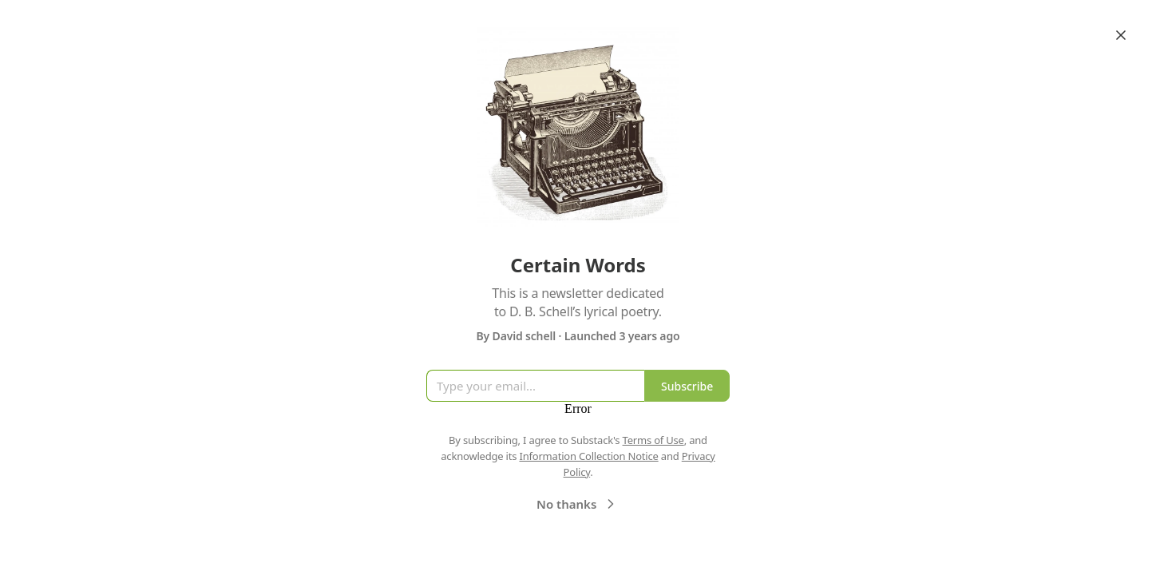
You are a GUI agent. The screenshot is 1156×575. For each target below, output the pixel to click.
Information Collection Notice (588, 456)
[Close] (1121, 35)
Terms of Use (653, 440)
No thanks (577, 504)
